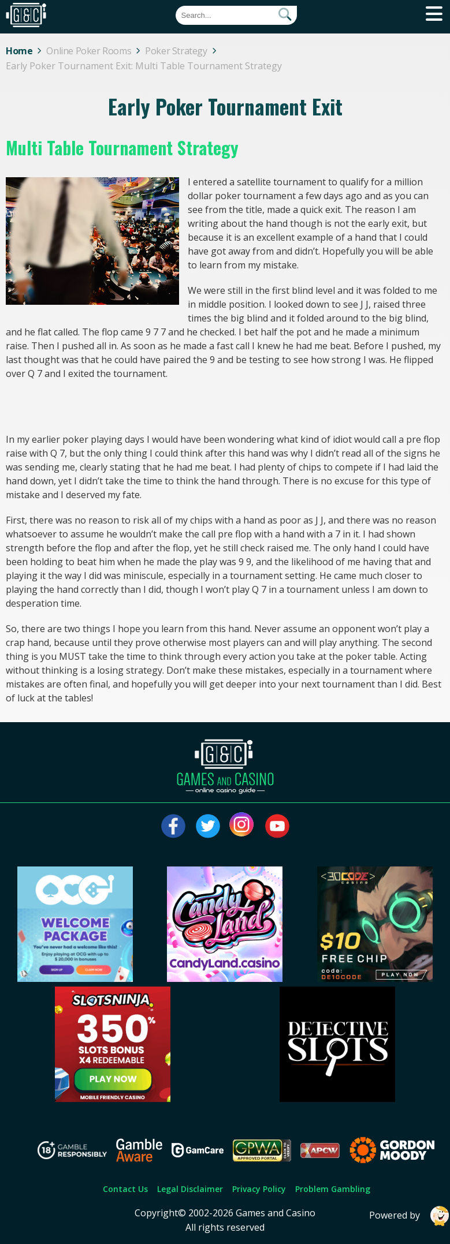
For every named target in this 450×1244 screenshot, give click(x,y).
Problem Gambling (332, 1188)
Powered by (409, 1216)
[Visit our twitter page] (208, 826)
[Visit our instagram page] (242, 826)
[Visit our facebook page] (173, 826)
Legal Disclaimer (190, 1188)
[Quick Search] (236, 15)
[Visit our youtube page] (277, 826)
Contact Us (125, 1188)
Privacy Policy (259, 1188)
